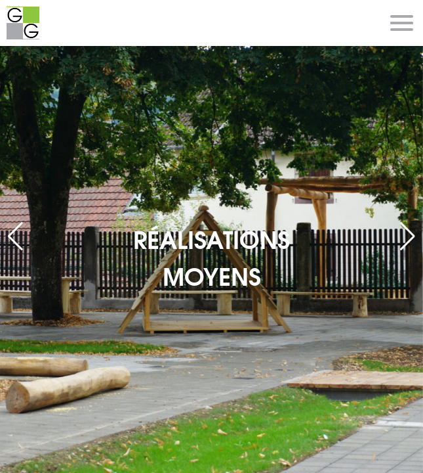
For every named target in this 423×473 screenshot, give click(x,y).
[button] (407, 236)
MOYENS (212, 274)
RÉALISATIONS (211, 237)
